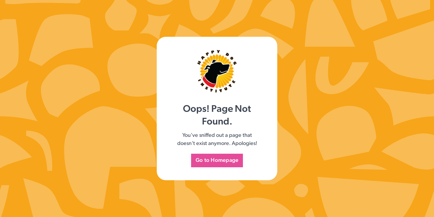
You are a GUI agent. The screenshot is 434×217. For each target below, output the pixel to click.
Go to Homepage (217, 160)
